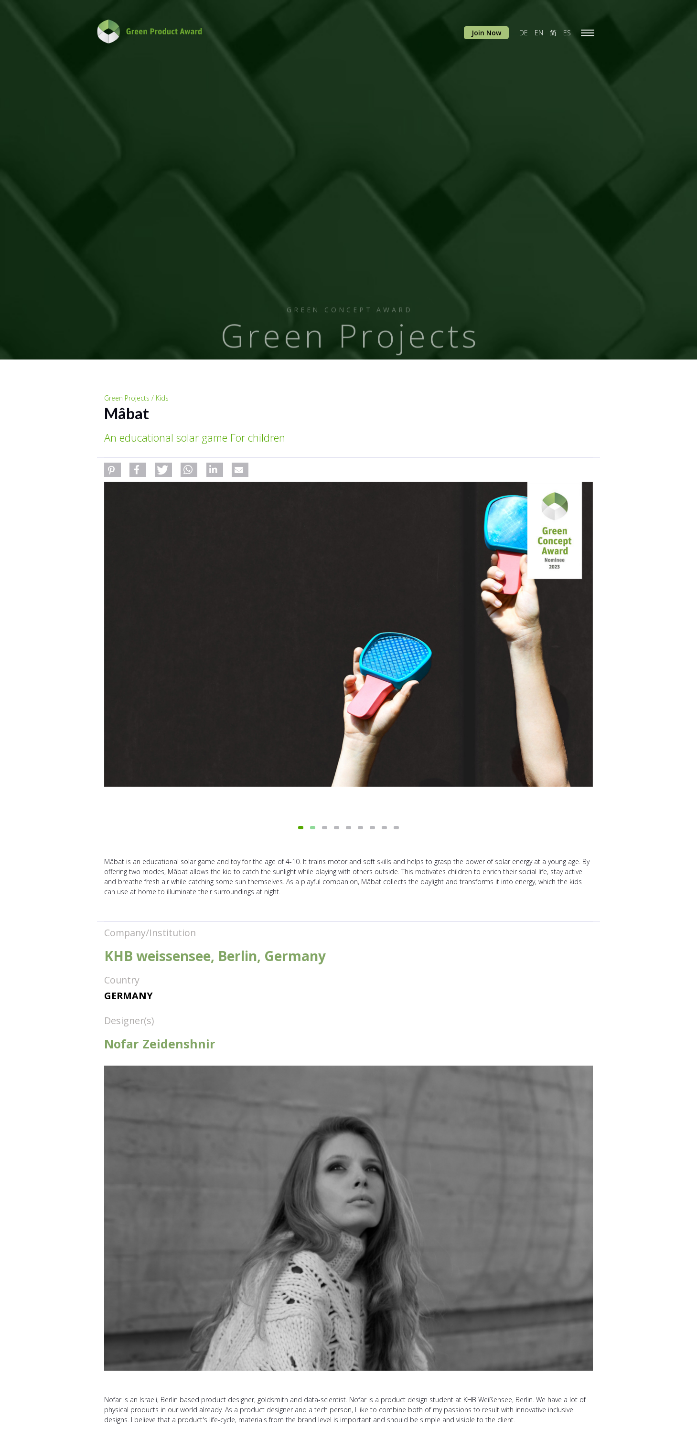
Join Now (486, 32)
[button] (112, 470)
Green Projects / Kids (136, 397)
